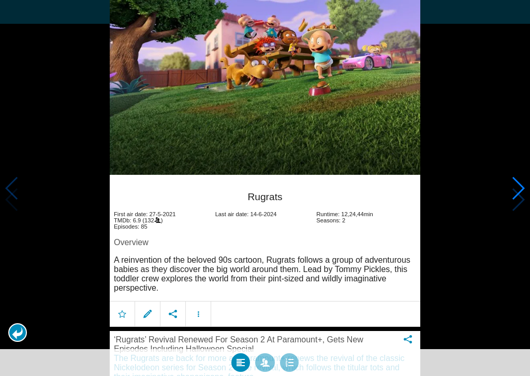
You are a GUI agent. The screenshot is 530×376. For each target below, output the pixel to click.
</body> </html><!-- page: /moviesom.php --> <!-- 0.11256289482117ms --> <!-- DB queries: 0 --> (265, 188)
